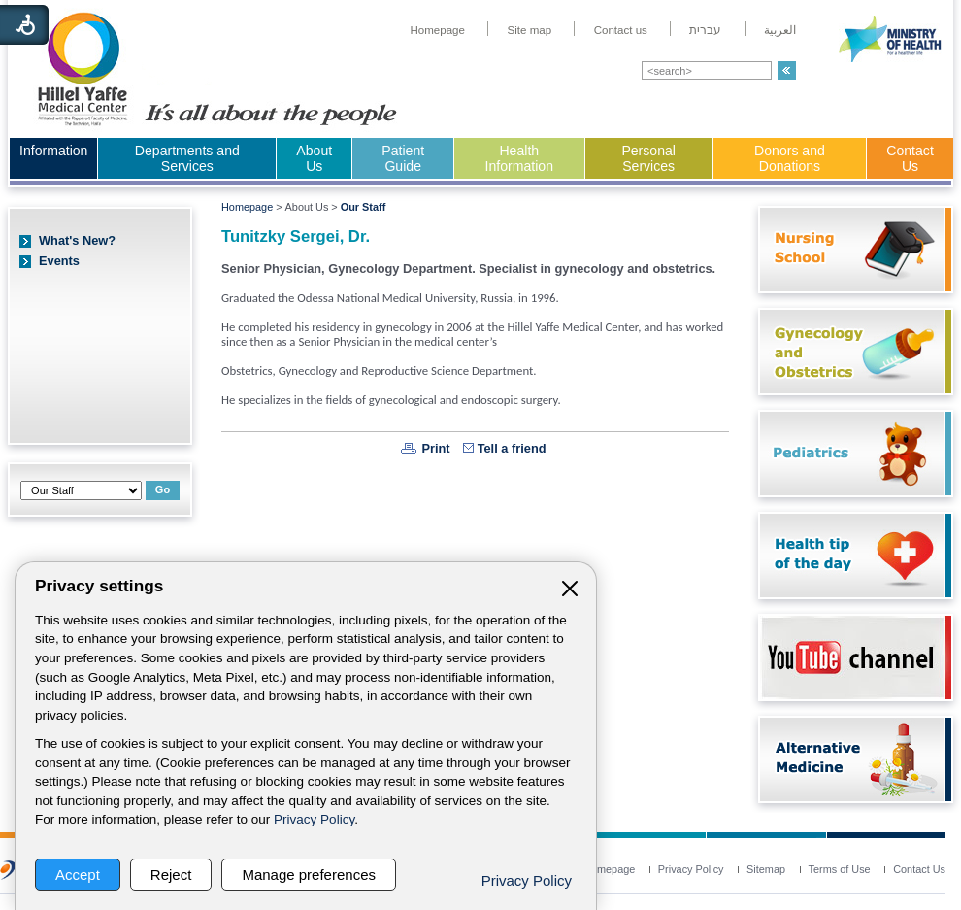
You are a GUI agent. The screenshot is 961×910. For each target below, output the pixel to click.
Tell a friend (512, 448)
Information (53, 150)
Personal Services (648, 158)
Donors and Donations (789, 158)
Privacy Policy (314, 819)
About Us (314, 158)
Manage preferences (309, 874)
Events (59, 260)
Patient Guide (402, 158)
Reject (171, 874)
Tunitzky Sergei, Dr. (295, 236)
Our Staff (363, 207)
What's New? (77, 240)
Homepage (247, 207)
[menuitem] (437, 30)
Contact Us (910, 158)
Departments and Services (187, 158)
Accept (77, 874)
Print (435, 448)
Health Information (519, 158)
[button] (787, 70)
